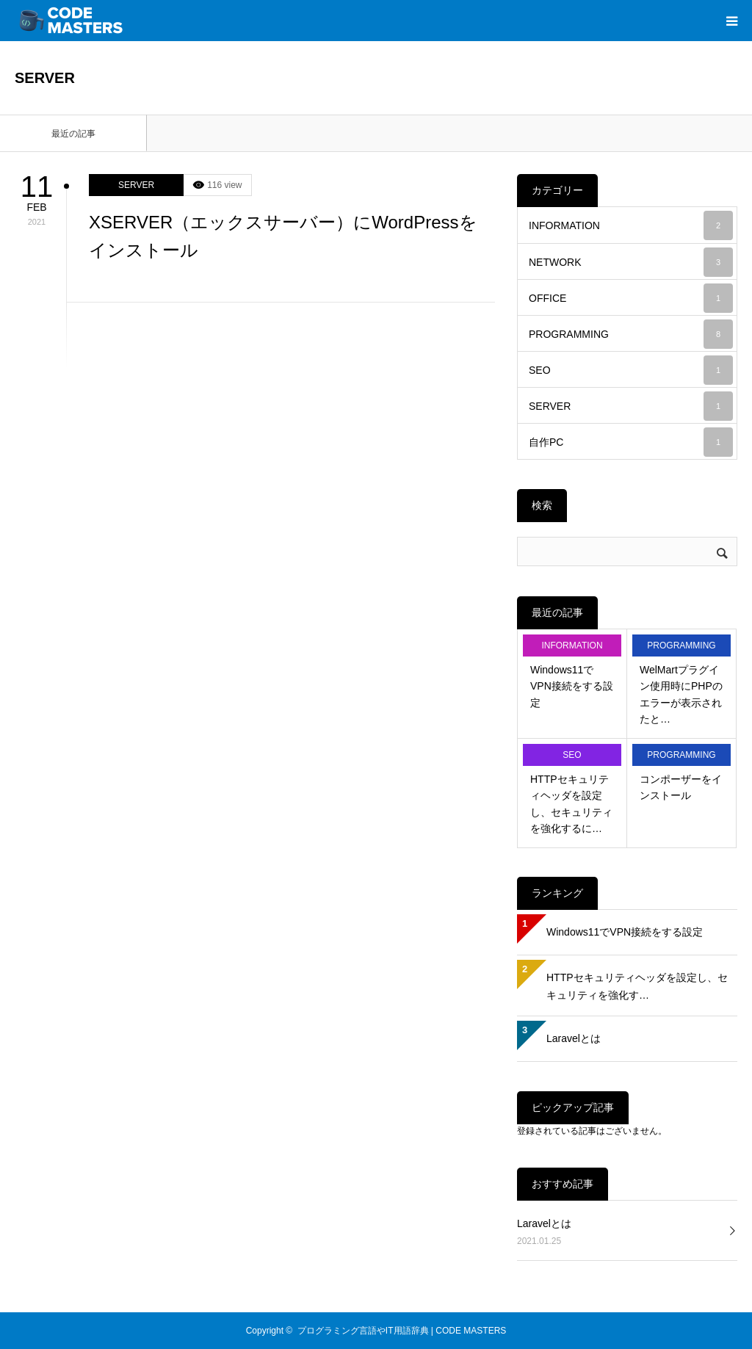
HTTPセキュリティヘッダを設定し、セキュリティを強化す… (637, 986)
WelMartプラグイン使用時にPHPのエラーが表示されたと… (681, 694)
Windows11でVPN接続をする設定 (571, 686)
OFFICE (631, 298)
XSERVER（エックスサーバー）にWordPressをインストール (283, 236)
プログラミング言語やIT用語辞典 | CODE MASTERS (401, 1331)
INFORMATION (631, 225)
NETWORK (631, 262)
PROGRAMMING (631, 334)
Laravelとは (573, 1038)
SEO (631, 370)
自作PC (631, 442)
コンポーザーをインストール (681, 787)
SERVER (136, 185)
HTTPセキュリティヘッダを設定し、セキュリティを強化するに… (571, 803)
